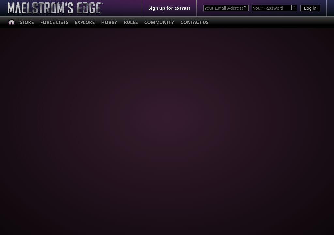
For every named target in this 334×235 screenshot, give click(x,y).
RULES (131, 22)
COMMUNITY (159, 22)
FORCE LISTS (54, 22)
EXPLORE (85, 22)
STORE (27, 22)
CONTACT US (194, 22)
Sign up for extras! (169, 8)
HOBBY (109, 22)
